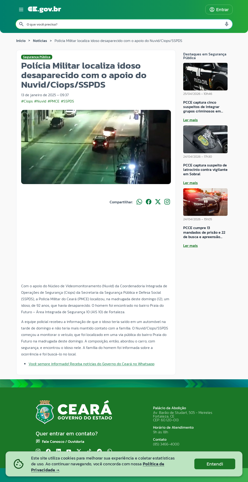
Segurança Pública (36, 57)
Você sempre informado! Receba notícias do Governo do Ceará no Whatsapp (91, 364)
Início (21, 40)
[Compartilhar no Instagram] (167, 202)
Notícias (40, 40)
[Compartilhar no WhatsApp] (139, 202)
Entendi (215, 463)
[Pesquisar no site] (124, 24)
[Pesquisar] (21, 24)
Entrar (219, 9)
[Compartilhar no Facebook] (148, 202)
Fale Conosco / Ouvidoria (63, 441)
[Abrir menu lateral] (21, 9)
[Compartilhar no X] (158, 202)
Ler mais (190, 120)
